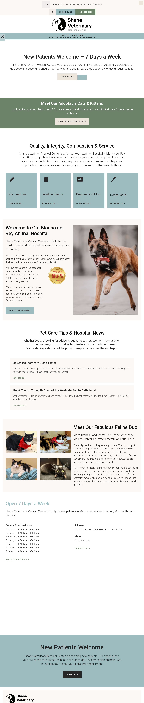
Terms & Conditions (33, 697)
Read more (14, 381)
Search (7, 700)
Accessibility (20, 697)
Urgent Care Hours (16, 542)
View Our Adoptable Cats (72, 121)
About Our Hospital (20, 310)
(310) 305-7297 (96, 4)
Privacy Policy (8, 697)
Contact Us (81, 531)
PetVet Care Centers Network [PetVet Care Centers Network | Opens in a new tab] (130, 700)
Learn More (14, 203)
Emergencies (85, 12)
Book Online (65, 12)
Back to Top (15, 700)
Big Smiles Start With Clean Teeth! (30, 363)
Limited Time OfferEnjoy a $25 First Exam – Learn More (71, 36)
